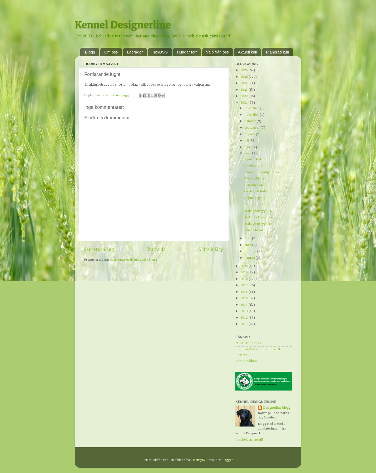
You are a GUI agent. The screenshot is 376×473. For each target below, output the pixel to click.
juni (248, 147)
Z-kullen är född (255, 191)
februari (251, 251)
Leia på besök (254, 230)
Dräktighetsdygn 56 (258, 211)
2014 (244, 304)
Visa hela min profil (249, 439)
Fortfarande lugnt (256, 204)
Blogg (90, 52)
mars (248, 245)
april (248, 238)
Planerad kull (277, 52)
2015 (244, 298)
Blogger (227, 460)
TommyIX (198, 460)
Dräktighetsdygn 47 (258, 224)
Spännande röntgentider (261, 172)
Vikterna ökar (253, 185)
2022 (244, 96)
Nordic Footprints (248, 343)
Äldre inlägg (211, 249)
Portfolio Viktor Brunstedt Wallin (259, 349)
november (252, 114)
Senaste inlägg (99, 249)
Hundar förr (187, 52)
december (252, 108)
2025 (244, 77)
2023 (244, 89)
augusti (250, 134)
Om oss (111, 52)
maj (247, 153)
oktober (251, 121)
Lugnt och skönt (255, 159)
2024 (244, 83)
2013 (244, 311)
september (253, 127)
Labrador (135, 52)
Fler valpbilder (254, 178)
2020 (244, 266)
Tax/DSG (160, 52)
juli (247, 140)
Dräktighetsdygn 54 (258, 217)
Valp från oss (217, 52)
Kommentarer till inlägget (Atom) (133, 259)
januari (250, 258)
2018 (244, 279)
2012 (244, 317)
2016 (244, 292)
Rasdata (241, 355)
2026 (244, 70)
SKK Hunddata (246, 361)
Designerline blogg (276, 407)
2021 (244, 102)
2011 (244, 324)
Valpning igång (254, 198)
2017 (244, 285)
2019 (244, 272)
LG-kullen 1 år (254, 165)
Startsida (156, 249)
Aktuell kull (247, 52)
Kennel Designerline (123, 25)
